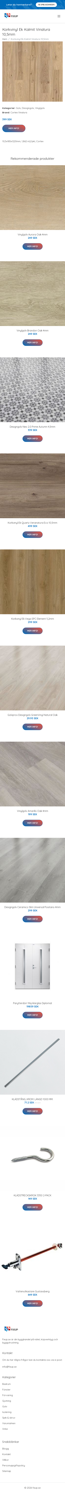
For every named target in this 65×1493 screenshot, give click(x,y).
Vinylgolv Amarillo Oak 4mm (32, 810)
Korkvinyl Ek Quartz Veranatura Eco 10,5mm (32, 522)
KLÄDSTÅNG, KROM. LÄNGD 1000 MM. (32, 1099)
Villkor (5, 1459)
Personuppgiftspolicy (13, 1465)
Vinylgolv (40, 108)
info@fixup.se (9, 1366)
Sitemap (6, 1471)
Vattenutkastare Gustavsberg (32, 1291)
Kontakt (6, 1454)
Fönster (6, 1389)
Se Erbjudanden (46, 4)
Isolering (6, 1412)
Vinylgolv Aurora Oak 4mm (32, 234)
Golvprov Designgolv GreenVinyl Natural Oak (33, 714)
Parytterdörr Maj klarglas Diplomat (32, 1003)
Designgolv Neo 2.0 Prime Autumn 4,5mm (32, 426)
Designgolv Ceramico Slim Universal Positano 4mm (32, 907)
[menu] (59, 16)
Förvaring (7, 1395)
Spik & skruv (8, 1417)
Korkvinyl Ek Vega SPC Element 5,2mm (32, 618)
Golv (18, 108)
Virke (5, 1428)
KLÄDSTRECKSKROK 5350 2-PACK (32, 1195)
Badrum (6, 1384)
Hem (4, 39)
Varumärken (8, 1423)
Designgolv (28, 108)
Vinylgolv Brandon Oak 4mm (32, 330)
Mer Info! (14, 128)
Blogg (5, 1448)
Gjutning (6, 1400)
